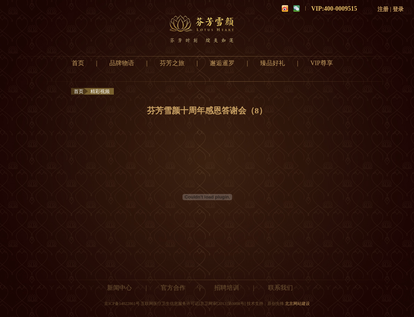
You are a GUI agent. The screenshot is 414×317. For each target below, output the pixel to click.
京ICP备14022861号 (122, 303)
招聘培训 (226, 287)
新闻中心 (119, 287)
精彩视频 (100, 91)
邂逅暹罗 (222, 63)
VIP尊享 (321, 63)
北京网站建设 (297, 303)
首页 (78, 63)
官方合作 (173, 287)
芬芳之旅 (172, 63)
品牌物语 (121, 63)
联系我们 (280, 287)
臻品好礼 (272, 63)
